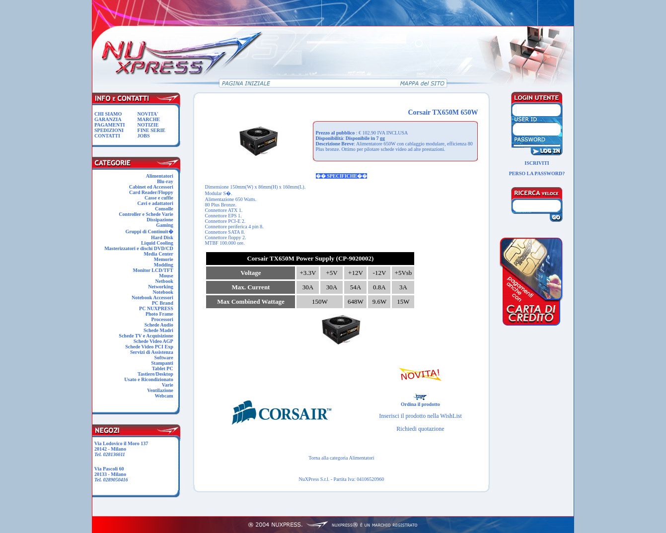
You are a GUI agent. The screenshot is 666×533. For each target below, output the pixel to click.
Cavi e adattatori (155, 203)
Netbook (164, 281)
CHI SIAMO (108, 114)
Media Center (158, 254)
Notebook (163, 292)
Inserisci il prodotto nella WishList (420, 415)
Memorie (163, 259)
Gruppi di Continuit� (149, 231)
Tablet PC (162, 368)
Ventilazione (160, 390)
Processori (162, 319)
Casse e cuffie (159, 197)
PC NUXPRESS (156, 308)
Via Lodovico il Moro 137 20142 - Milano (120, 449)
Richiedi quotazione (420, 428)
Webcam (163, 396)
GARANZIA (107, 119)
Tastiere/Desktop (155, 374)
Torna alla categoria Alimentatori (341, 458)
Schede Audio (159, 325)
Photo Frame (159, 314)
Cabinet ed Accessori (151, 187)
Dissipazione (160, 219)
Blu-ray (165, 181)
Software (163, 357)
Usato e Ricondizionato (148, 379)
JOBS (144, 135)
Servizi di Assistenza (151, 352)
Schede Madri (158, 330)
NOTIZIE (148, 125)
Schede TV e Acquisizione (146, 335)
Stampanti (162, 363)
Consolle (164, 208)
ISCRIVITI (536, 163)
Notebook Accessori (152, 297)
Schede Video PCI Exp (149, 346)
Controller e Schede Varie (146, 214)
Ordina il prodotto (420, 402)
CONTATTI (107, 135)
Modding (163, 264)
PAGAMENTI (109, 125)
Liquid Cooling (157, 243)
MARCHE (149, 119)
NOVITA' (148, 114)
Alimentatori (159, 176)
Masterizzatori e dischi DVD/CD (138, 248)
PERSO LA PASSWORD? (537, 173)
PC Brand (162, 303)
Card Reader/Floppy (151, 192)
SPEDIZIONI (109, 130)
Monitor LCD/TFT (153, 270)
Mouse (166, 275)
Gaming (164, 225)
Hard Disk (162, 237)
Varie (167, 385)
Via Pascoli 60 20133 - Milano (110, 474)
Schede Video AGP (153, 341)
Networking (160, 286)
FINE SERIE (151, 130)
